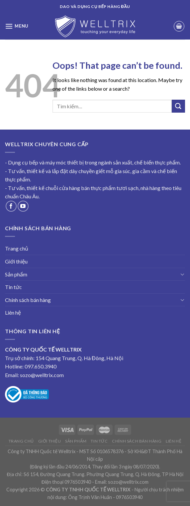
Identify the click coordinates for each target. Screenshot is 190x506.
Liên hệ (13, 312)
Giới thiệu (16, 261)
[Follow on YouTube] (23, 206)
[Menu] (16, 26)
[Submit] (178, 106)
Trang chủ (16, 248)
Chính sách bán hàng (28, 300)
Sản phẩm (16, 274)
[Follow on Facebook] (11, 206)
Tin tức (13, 287)
